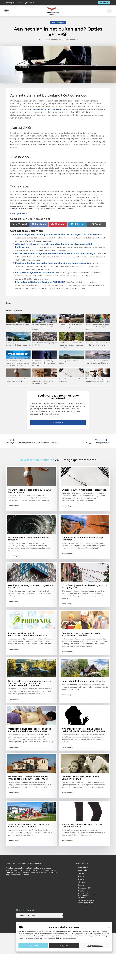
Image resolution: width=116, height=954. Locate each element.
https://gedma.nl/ (18, 213)
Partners (81, 873)
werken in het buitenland (49, 109)
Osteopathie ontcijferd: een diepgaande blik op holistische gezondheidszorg (29, 730)
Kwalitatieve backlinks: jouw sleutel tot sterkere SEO (86, 895)
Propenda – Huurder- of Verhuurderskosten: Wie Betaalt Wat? (28, 634)
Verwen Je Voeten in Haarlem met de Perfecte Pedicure (82, 825)
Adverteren (82, 882)
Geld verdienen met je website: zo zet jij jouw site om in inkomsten (86, 902)
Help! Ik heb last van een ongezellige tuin (84, 681)
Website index (83, 891)
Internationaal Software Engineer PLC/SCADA (40, 282)
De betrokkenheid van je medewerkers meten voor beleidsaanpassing (54, 253)
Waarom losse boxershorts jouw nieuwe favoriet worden (29, 491)
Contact (81, 885)
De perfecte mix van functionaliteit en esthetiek (28, 538)
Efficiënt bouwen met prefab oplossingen (84, 490)
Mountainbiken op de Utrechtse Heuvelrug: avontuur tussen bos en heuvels (71, 345)
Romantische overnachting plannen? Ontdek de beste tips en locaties (43, 363)
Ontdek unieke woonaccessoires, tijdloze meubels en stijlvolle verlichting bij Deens (44, 381)
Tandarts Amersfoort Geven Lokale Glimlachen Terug (80, 777)
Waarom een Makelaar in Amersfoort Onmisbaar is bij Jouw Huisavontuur (28, 777)
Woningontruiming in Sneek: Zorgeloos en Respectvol (31, 586)
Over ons (81, 876)
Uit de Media (82, 870)
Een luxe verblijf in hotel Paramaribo (35, 272)
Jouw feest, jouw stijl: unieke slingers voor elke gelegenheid (84, 586)
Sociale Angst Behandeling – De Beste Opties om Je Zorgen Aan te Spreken (57, 234)
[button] (108, 943)
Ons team (81, 879)
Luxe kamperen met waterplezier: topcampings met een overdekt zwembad (17, 363)
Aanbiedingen (58, 23)
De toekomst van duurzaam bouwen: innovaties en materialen (82, 634)
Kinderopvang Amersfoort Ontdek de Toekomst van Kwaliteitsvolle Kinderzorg (83, 730)
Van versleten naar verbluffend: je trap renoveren (82, 538)
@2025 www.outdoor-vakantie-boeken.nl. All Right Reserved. (58, 929)
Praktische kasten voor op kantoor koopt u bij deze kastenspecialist (52, 263)
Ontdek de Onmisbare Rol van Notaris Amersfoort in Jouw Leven (28, 825)
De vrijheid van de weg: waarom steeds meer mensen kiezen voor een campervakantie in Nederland (29, 683)
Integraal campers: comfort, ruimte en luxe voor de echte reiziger (43, 327)
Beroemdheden (83, 867)
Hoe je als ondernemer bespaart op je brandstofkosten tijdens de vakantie (97, 327)
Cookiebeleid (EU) (84, 888)
